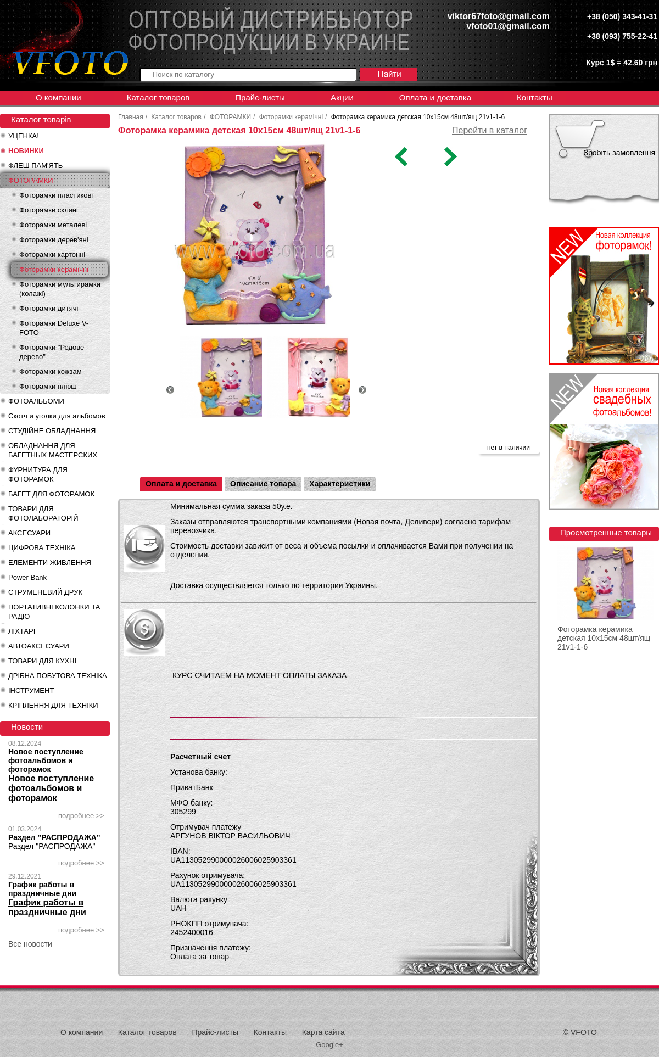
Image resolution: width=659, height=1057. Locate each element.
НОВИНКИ (26, 151)
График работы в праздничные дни (42, 889)
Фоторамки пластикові (56, 195)
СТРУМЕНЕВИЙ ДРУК (45, 592)
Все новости (30, 943)
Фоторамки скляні (48, 210)
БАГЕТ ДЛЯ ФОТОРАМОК (51, 494)
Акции (342, 97)
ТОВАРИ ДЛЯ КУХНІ (42, 661)
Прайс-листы (260, 97)
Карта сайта (323, 1032)
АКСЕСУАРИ (29, 533)
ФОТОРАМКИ (30, 180)
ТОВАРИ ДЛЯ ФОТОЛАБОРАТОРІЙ (43, 513)
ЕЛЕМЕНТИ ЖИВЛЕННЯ (49, 562)
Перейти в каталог (489, 130)
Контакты (534, 97)
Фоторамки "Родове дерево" (51, 352)
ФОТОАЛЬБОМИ (36, 401)
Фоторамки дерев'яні (53, 240)
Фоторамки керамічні (53, 269)
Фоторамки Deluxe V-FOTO (53, 328)
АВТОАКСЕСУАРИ (38, 646)
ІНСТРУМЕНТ (31, 690)
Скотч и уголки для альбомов (56, 416)
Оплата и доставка (435, 97)
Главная (130, 117)
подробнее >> (81, 816)
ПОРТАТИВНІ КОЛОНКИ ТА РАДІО (54, 611)
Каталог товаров (158, 97)
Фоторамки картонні (52, 254)
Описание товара (263, 483)
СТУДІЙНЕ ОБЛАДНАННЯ (52, 431)
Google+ (329, 1045)
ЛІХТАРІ (21, 631)
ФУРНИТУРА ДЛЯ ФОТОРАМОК (38, 474)
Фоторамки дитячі (48, 308)
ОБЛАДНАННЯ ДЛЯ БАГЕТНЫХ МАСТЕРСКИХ (52, 450)
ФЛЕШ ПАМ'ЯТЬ (35, 165)
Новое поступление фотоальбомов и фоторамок (45, 760)
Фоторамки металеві (53, 225)
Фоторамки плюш (48, 386)
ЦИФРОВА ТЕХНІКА (41, 548)
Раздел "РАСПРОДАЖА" (54, 837)
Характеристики (339, 483)
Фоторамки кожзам (50, 371)
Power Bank (27, 577)
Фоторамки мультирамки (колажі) (59, 289)
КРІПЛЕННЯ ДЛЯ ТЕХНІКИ (53, 705)
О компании (58, 97)
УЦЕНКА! (23, 136)
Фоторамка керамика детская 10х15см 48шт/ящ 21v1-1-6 (603, 638)
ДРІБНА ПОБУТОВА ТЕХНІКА (57, 676)
